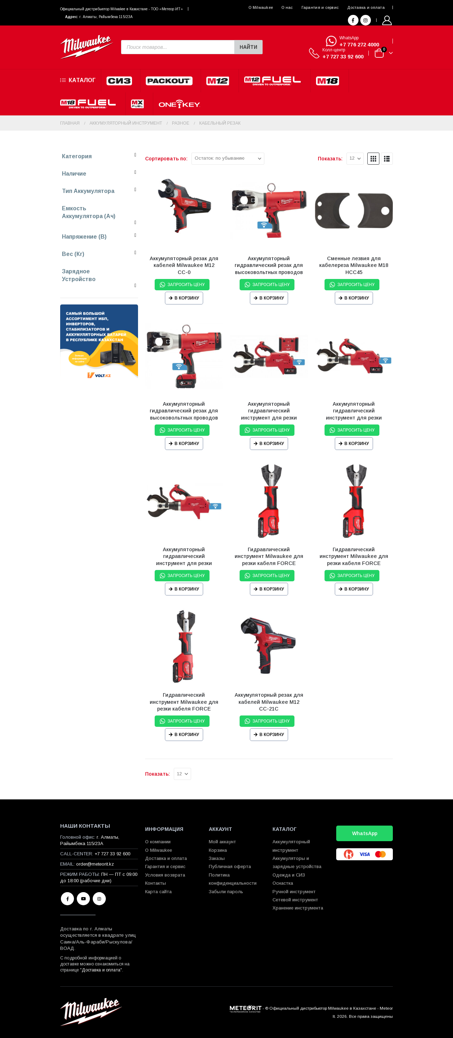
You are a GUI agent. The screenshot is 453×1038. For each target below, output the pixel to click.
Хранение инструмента (298, 908)
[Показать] (355, 159)
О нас (287, 7)
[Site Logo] (86, 47)
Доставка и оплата (366, 7)
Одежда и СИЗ (289, 875)
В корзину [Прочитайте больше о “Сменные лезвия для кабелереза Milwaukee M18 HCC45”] (356, 298)
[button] (373, 159)
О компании (158, 841)
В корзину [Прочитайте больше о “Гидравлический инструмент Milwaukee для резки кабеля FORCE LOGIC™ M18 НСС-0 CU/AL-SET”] (271, 589)
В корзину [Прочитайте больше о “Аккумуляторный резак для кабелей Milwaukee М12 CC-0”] (186, 298)
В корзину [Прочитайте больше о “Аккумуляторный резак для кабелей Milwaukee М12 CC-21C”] (271, 734)
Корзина (218, 850)
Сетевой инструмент (295, 899)
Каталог (78, 80)
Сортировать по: (166, 158)
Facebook (67, 898)
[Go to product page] (184, 211)
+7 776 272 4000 (359, 44)
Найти (248, 47)
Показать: (330, 158)
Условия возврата (165, 875)
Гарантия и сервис (320, 7)
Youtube (83, 898)
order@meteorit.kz (95, 864)
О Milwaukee (260, 7)
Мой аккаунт (222, 841)
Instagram (99, 898)
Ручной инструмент (294, 891)
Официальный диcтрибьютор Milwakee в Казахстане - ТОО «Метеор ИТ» (121, 9)
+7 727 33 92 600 (342, 56)
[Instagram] (365, 20)
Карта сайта (158, 891)
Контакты (155, 883)
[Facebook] (353, 20)
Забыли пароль (226, 891)
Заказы (217, 858)
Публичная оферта (230, 866)
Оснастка (283, 883)
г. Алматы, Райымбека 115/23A (106, 17)
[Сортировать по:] (227, 159)
